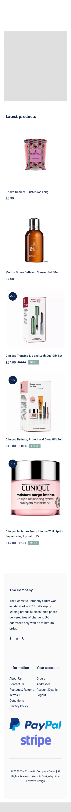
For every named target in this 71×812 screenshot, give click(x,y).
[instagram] (17, 638)
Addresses (43, 684)
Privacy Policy (18, 706)
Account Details (47, 690)
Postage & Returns (21, 690)
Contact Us (16, 684)
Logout (41, 695)
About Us (15, 678)
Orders (41, 678)
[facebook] (10, 638)
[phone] (23, 638)
